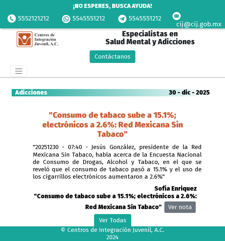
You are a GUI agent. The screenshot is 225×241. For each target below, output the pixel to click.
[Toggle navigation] (19, 71)
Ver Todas (112, 220)
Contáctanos (112, 56)
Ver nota (180, 207)
